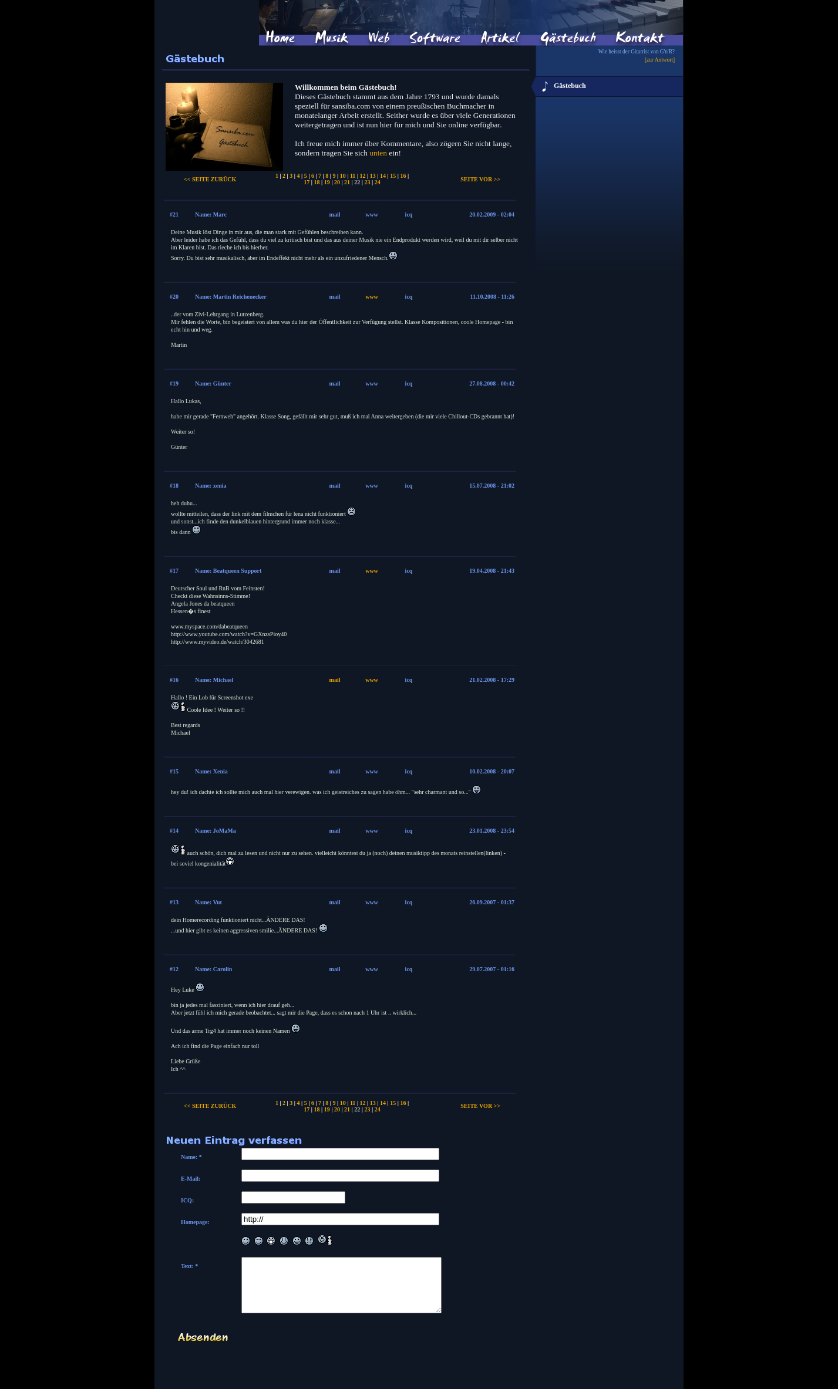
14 (383, 176)
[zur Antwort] (660, 60)
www (371, 296)
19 (327, 182)
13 (373, 176)
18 (316, 182)
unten (378, 152)
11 (352, 176)
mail (335, 680)
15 (393, 176)
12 (363, 176)
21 (347, 182)
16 (403, 176)
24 (378, 182)
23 (368, 182)
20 (337, 182)
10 (343, 176)
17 (306, 182)
